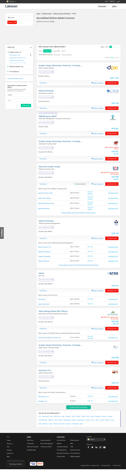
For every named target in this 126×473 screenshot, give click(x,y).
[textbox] (19, 17)
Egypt (62, 420)
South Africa (57, 420)
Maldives (45, 427)
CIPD (71, 450)
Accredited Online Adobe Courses (56, 18)
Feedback (2, 233)
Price (117, 57)
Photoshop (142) (14, 55)
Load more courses (78, 411)
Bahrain (104, 420)
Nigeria (60, 423)
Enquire (116, 148)
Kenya (92, 423)
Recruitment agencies (46, 447)
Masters (59, 447)
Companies (30, 447)
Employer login (31, 454)
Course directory (75, 457)
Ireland (102, 423)
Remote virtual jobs (32, 450)
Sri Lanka (109, 420)
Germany (68, 427)
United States (80, 423)
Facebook (88, 451)
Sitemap (9, 454)
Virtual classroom (67, 54)
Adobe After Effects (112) (17, 58)
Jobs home (30, 444)
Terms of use (117, 469)
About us (9, 447)
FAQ (8, 450)
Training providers (15, 468)
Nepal (55, 423)
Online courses (74, 444)
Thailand (55, 427)
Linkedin (96, 451)
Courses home (61, 444)
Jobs (115, 6)
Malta (40, 427)
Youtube (104, 451)
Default (112, 57)
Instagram (100, 451)
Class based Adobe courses (15, 78)
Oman (88, 420)
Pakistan (78, 420)
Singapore (68, 420)
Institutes (47, 51)
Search (12, 22)
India (51, 420)
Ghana (97, 423)
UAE (40, 420)
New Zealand (67, 423)
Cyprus (112, 423)
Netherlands (75, 427)
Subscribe (26, 105)
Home (9, 444)
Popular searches (45, 444)
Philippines (98, 420)
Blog (8, 460)
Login (106, 1)
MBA (71, 447)
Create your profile (45, 450)
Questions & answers (63, 457)
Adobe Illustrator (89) (16, 60)
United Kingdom (43, 423)
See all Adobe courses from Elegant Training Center (79, 213)
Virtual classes (61, 460)
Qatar (73, 420)
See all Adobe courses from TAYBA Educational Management (79, 267)
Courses (103, 6)
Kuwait (83, 420)
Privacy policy (106, 469)
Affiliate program (75, 460)
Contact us (10, 457)
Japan (81, 427)
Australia (87, 423)
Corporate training (62, 450)
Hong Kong (62, 427)
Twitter (92, 451)
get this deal (115, 174)
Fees (63, 51)
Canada (74, 423)
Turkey (50, 427)
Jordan (92, 420)
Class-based (57, 54)
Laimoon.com (95, 469)
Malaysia (50, 423)
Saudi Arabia (45, 420)
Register (112, 1)
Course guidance (62, 454)
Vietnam (107, 423)
